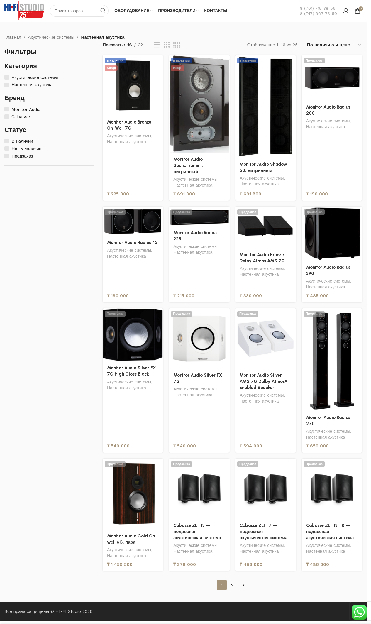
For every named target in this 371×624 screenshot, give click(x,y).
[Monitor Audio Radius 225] (199, 216)
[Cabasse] (6, 116)
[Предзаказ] (6, 156)
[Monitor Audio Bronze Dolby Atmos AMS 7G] (266, 227)
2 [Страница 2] (232, 585)
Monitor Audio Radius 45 (132, 242)
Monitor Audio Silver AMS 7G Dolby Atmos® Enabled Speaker (264, 381)
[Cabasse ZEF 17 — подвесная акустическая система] (266, 489)
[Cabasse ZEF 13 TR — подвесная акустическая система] (332, 489)
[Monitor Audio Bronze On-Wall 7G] (133, 85)
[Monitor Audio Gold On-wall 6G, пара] (133, 494)
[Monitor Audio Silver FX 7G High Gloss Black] (133, 335)
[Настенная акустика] (6, 85)
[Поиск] (79, 11)
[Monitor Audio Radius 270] (332, 359)
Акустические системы (51, 37)
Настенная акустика (126, 141)
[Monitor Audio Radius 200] (332, 78)
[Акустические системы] (6, 77)
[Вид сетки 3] (167, 45)
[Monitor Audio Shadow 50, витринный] (266, 106)
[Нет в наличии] (6, 148)
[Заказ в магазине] (334, 45)
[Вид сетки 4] (176, 45)
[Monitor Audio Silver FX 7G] (199, 338)
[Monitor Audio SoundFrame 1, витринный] (199, 104)
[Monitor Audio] (6, 109)
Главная (12, 37)
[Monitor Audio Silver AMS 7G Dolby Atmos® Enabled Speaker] (266, 338)
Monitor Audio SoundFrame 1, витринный (188, 165)
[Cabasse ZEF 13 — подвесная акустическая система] (199, 489)
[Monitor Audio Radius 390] (332, 234)
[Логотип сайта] (24, 10)
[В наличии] (6, 141)
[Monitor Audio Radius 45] (133, 221)
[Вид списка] (157, 45)
